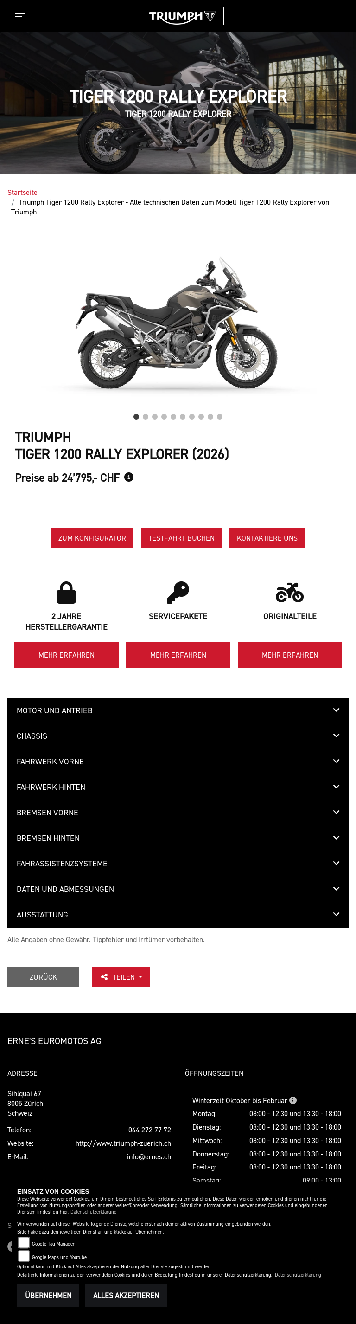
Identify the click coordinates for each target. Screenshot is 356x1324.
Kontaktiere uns (267, 538)
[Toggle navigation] (22, 16)
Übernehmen (48, 1295)
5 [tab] (173, 414)
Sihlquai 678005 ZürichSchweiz (25, 1103)
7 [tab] (192, 414)
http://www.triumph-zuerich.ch (123, 1143)
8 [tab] (201, 414)
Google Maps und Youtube (59, 1257)
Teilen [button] (118, 977)
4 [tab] (164, 414)
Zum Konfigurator (92, 538)
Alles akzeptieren (126, 1295)
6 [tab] (182, 414)
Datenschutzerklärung (93, 1212)
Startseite (22, 192)
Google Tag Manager (53, 1244)
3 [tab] (155, 414)
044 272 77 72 (149, 1129)
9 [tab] (210, 414)
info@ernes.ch (149, 1156)
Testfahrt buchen (181, 538)
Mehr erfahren (66, 654)
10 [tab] (219, 414)
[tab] (178, 710)
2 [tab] (145, 414)
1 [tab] (136, 414)
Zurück (43, 977)
